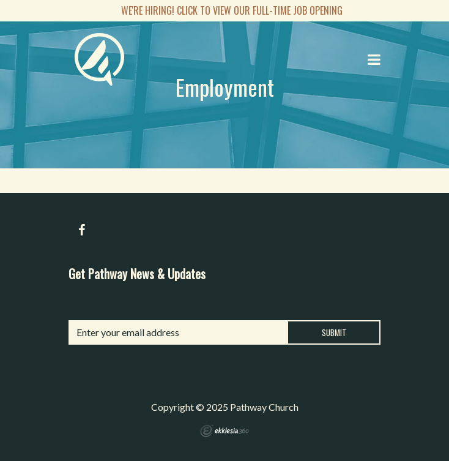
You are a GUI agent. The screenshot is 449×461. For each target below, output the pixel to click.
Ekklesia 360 (224, 431)
